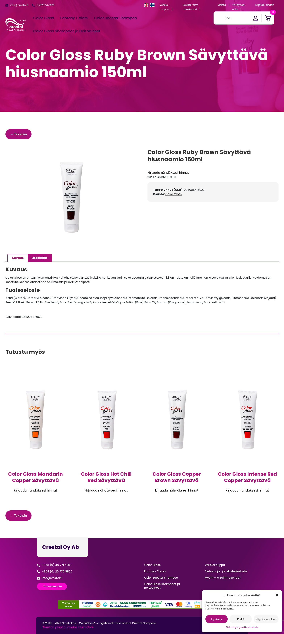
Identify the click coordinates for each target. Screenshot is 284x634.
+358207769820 (45, 5)
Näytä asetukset (266, 619)
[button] (277, 595)
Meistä (222, 5)
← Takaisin (18, 134)
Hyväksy (216, 619)
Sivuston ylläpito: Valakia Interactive (67, 627)
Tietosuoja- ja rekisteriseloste (242, 627)
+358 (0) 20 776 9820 (57, 571)
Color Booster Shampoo (115, 18)
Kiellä (240, 619)
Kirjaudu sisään (264, 5)
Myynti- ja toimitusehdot (223, 578)
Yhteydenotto (52, 586)
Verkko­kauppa (215, 565)
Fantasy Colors (74, 18)
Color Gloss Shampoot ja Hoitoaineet (66, 31)
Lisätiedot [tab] (39, 258)
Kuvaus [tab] (18, 258)
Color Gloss (43, 18)
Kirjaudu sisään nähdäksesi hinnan (213, 172)
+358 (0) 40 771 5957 (57, 565)
